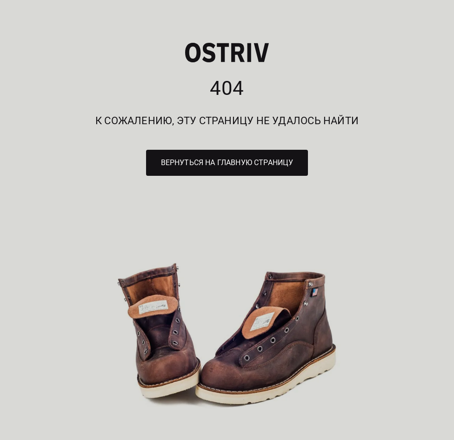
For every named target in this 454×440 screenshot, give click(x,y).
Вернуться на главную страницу (227, 162)
